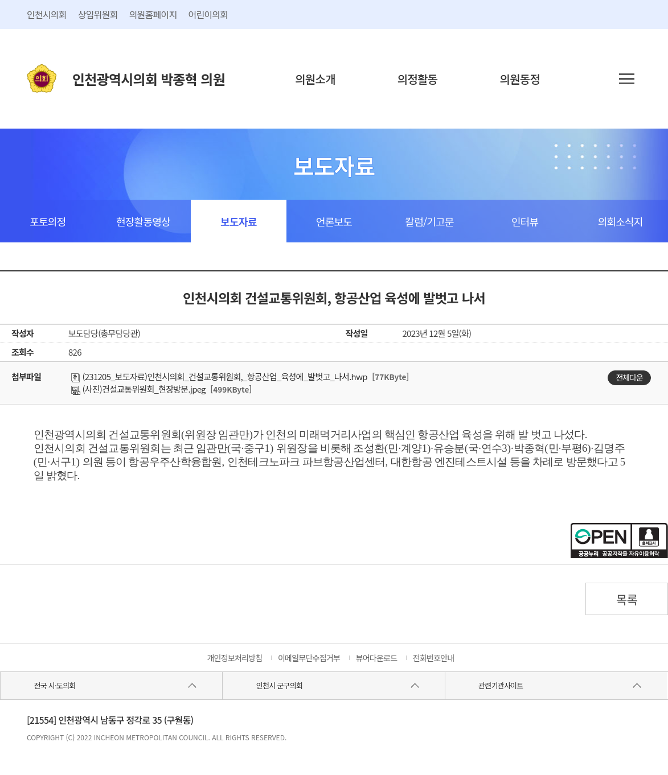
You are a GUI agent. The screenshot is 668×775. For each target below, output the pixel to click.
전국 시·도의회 (55, 685)
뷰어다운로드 (376, 657)
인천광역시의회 (148, 79)
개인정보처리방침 (234, 657)
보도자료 (238, 221)
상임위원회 (98, 14)
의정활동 (417, 79)
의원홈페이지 (153, 14)
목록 (627, 599)
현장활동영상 (143, 221)
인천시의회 (47, 14)
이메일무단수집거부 (309, 657)
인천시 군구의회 (279, 685)
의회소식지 (620, 221)
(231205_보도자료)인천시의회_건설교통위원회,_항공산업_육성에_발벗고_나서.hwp (219, 376)
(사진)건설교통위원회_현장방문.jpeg (138, 389)
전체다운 (629, 377)
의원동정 (520, 79)
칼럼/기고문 (429, 221)
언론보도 (334, 221)
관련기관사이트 (500, 685)
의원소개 (315, 79)
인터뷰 (524, 221)
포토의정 (47, 221)
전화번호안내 (433, 657)
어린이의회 (208, 14)
